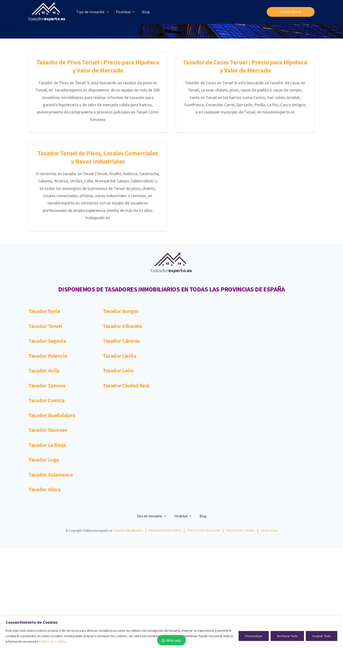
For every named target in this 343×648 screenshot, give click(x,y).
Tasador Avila (43, 342)
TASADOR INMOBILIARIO (128, 502)
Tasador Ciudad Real (126, 357)
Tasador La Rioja (47, 416)
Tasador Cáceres (121, 312)
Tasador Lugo (43, 431)
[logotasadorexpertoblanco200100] (46, 4)
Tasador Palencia (47, 327)
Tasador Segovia (47, 312)
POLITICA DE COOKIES (241, 502)
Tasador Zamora (46, 357)
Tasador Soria (44, 283)
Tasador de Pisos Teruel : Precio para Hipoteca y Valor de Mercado (97, 66)
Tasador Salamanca (50, 446)
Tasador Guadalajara (51, 387)
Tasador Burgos (120, 283)
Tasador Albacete (122, 297)
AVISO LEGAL (269, 502)
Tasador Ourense (47, 402)
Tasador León (118, 342)
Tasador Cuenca (46, 372)
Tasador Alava (44, 461)
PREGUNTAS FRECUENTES (165, 502)
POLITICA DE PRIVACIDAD (204, 502)
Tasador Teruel (45, 297)
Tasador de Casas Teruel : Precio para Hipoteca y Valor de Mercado (235, 66)
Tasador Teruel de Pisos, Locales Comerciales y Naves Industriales (136, 139)
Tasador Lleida (119, 327)
